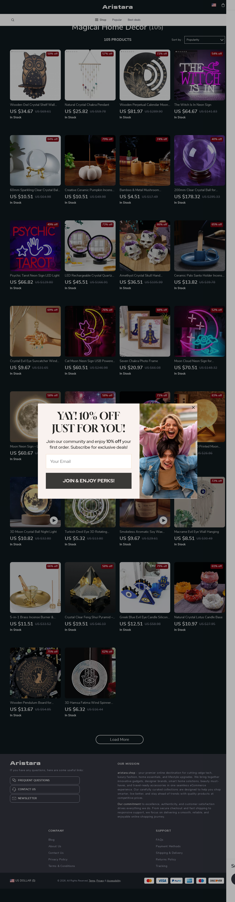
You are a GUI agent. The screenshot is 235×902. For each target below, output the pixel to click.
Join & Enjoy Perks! (89, 481)
